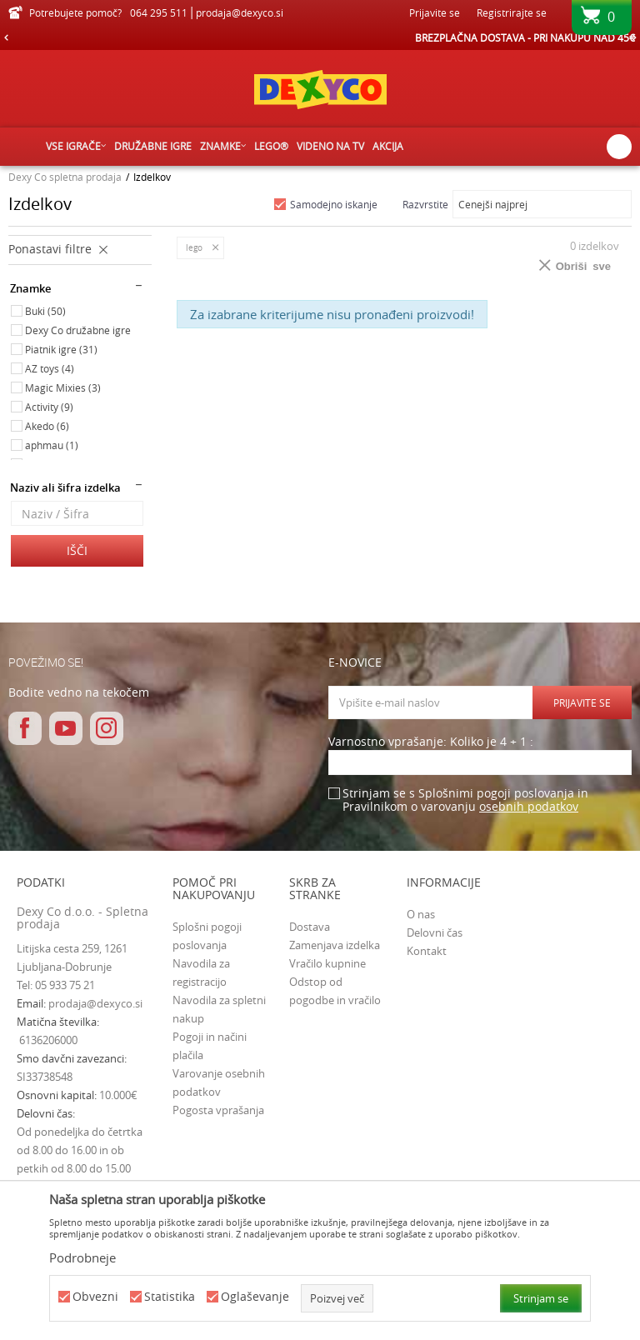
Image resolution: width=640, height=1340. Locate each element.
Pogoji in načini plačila (209, 1045)
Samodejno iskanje (334, 204)
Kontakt (427, 950)
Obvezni (95, 1297)
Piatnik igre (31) (61, 349)
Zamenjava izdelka (334, 945)
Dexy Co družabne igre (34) (78, 331)
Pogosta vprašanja (218, 1110)
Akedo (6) (47, 425)
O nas (421, 914)
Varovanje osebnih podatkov (218, 1082)
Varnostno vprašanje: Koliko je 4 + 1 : (430, 742)
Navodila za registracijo (201, 972)
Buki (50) (45, 311)
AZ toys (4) (49, 368)
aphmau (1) (51, 445)
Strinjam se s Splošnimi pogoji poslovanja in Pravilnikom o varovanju (465, 800)
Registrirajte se (512, 12)
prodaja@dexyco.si (95, 1003)
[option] (320, 37)
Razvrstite (425, 204)
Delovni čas (434, 932)
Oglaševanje (255, 1297)
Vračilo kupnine (327, 963)
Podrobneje (82, 1257)
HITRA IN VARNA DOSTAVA (319, 37)
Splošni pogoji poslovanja (207, 935)
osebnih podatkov (528, 806)
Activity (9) (49, 406)
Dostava (309, 926)
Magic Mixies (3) (63, 387)
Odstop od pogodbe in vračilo (335, 991)
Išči (77, 550)
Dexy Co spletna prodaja (65, 176)
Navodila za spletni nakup (219, 1009)
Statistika (169, 1297)
